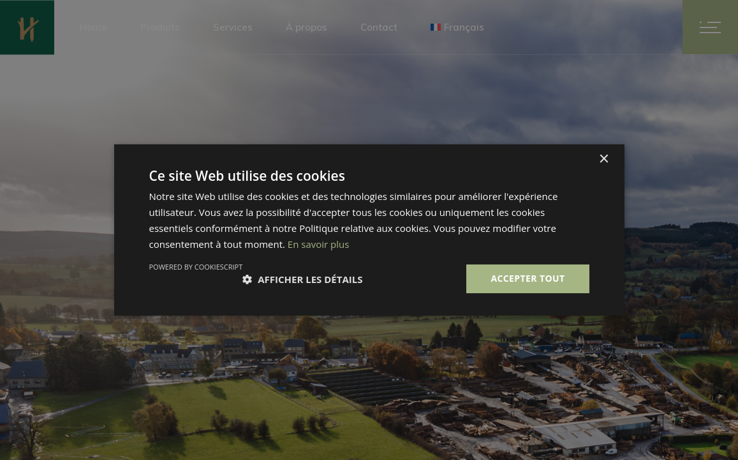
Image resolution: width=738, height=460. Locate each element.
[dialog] (369, 230)
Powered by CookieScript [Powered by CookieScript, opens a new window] (196, 267)
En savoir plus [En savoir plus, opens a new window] (319, 244)
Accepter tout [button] (528, 278)
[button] (302, 279)
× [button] (604, 159)
